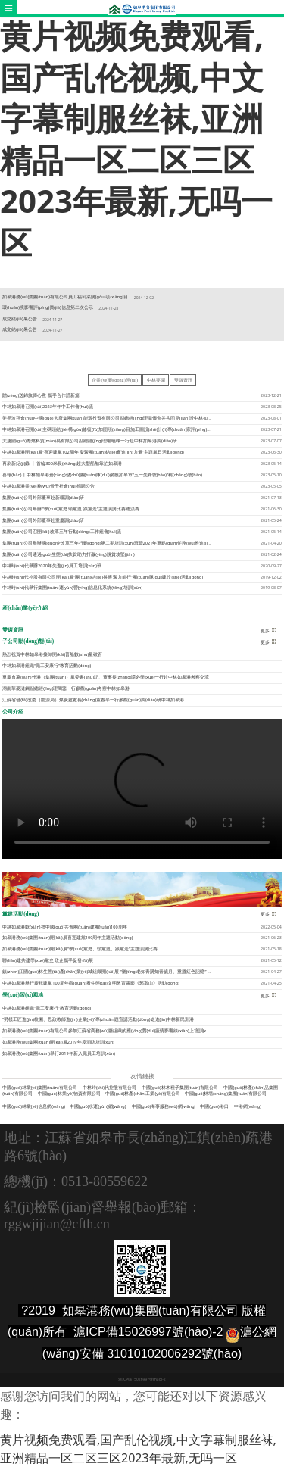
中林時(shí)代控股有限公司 (109, 1088)
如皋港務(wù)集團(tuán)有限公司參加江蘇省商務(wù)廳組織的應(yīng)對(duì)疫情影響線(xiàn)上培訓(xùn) (107, 1031)
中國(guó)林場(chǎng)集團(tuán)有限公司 (226, 1094)
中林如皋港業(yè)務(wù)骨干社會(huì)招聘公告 (48, 486)
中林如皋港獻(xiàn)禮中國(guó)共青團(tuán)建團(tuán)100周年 (64, 927)
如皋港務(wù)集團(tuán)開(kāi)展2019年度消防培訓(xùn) (58, 1042)
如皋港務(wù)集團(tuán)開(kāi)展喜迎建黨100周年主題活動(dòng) (67, 938)
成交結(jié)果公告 (19, 319)
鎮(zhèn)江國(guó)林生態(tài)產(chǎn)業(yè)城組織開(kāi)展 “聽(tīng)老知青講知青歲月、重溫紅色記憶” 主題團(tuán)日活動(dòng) (130, 972)
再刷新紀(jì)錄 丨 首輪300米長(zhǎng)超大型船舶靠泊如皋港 (62, 463)
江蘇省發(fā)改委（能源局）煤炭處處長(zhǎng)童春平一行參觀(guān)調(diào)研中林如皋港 (93, 700)
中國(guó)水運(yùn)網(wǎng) (98, 1106)
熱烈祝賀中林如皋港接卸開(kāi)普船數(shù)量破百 (52, 654)
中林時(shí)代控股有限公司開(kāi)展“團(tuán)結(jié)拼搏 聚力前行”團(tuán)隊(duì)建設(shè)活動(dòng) (102, 577)
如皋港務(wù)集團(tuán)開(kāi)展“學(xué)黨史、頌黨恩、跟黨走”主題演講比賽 (80, 949)
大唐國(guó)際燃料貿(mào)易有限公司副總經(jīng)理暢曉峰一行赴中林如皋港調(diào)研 (89, 441)
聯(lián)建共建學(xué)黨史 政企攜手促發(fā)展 (47, 960)
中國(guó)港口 (214, 1106)
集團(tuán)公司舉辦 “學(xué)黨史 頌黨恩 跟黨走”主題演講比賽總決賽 (70, 509)
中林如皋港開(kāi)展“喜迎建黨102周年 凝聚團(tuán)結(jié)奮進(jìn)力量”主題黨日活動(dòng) (93, 452)
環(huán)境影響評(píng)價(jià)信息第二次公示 (47, 307)
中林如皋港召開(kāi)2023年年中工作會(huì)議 (47, 407)
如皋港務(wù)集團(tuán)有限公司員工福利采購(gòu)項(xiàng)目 (65, 297)
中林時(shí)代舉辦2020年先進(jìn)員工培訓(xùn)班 (51, 566)
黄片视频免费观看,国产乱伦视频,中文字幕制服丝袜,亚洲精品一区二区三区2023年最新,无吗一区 (136, 139)
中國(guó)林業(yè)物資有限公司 (69, 1094)
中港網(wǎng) (247, 1106)
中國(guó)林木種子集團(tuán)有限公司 (180, 1088)
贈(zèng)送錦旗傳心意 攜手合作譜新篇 (41, 395)
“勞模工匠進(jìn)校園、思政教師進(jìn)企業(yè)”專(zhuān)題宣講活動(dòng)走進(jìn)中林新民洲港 (98, 1019)
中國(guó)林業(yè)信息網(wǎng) (33, 1106)
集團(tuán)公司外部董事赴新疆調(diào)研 (43, 498)
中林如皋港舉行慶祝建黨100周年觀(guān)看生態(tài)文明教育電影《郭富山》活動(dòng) (90, 983)
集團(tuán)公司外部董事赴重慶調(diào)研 (43, 520)
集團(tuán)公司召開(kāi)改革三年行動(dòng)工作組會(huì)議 (61, 532)
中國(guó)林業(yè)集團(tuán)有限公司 (39, 1088)
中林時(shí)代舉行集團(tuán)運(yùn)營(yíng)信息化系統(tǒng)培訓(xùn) (72, 588)
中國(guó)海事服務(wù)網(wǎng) (164, 1106)
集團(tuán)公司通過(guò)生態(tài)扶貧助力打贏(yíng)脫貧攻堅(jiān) (68, 554)
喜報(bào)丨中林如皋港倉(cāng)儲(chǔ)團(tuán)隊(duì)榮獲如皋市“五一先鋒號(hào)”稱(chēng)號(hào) (102, 475)
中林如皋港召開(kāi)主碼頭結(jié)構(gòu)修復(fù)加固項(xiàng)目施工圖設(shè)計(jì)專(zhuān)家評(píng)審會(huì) (113, 429)
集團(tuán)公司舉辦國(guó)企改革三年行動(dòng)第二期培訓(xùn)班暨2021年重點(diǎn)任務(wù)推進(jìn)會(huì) (113, 543)
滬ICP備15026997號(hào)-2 (148, 1331)
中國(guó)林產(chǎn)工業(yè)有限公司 (142, 1094)
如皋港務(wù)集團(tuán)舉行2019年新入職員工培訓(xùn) (58, 1053)
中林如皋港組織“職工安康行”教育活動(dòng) (46, 666)
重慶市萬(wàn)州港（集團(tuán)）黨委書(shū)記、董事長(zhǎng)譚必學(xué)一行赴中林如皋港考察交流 (105, 677)
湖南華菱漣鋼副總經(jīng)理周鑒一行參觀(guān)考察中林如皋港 (66, 688)
